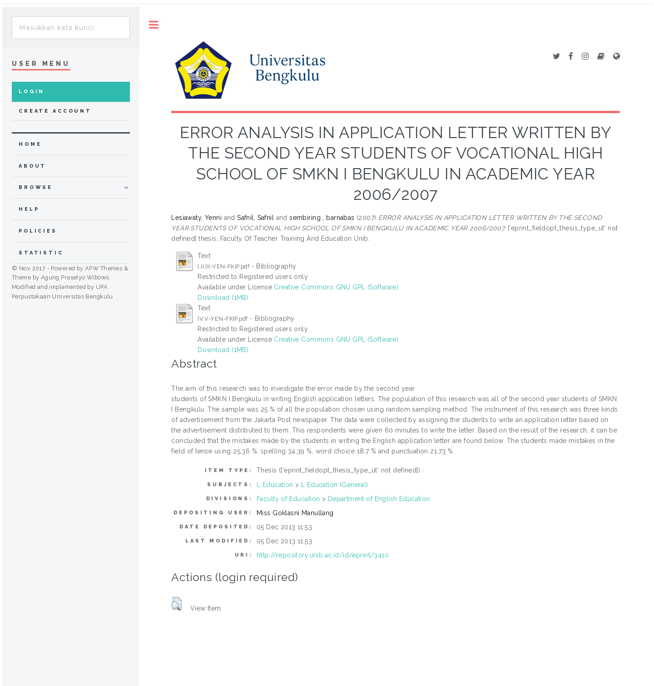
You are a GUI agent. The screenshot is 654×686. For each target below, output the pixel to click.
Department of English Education (379, 498)
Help (29, 209)
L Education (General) (334, 484)
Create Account (55, 111)
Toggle (153, 25)
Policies (38, 231)
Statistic (41, 253)
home (30, 144)
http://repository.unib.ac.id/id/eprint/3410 (323, 555)
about (32, 166)
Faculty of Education (288, 498)
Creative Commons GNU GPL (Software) (336, 287)
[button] (176, 604)
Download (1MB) (223, 297)
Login (32, 91)
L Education (275, 484)
